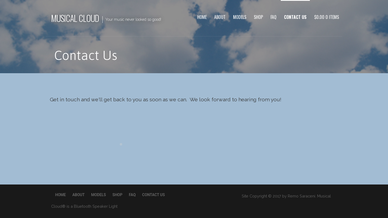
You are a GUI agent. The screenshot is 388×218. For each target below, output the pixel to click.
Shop (258, 17)
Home (202, 17)
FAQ (273, 17)
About (220, 17)
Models (239, 17)
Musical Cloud (75, 18)
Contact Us (295, 17)
